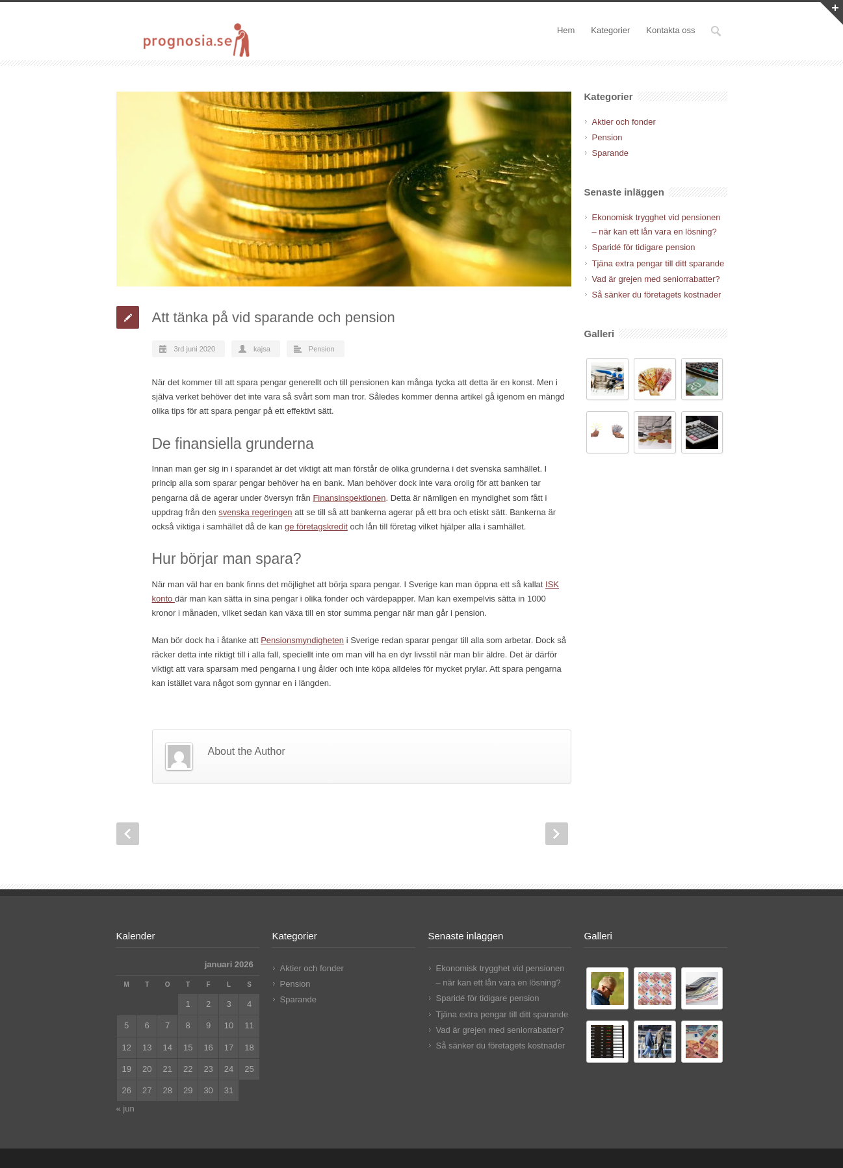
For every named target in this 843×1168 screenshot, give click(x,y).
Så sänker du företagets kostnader (656, 294)
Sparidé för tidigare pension (643, 247)
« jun (125, 1108)
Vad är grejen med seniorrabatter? (656, 279)
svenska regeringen (255, 512)
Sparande (610, 153)
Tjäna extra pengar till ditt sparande (658, 263)
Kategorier (610, 30)
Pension (322, 349)
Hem (566, 30)
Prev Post (127, 833)
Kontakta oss (670, 30)
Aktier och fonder (624, 122)
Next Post (556, 833)
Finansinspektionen (349, 498)
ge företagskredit (316, 526)
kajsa (261, 349)
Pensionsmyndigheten (302, 640)
